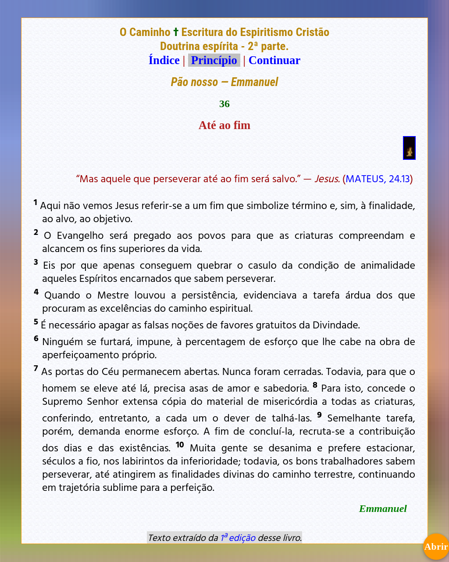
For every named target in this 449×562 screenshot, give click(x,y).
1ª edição (237, 537)
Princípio (214, 60)
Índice (164, 60)
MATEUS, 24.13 (378, 178)
